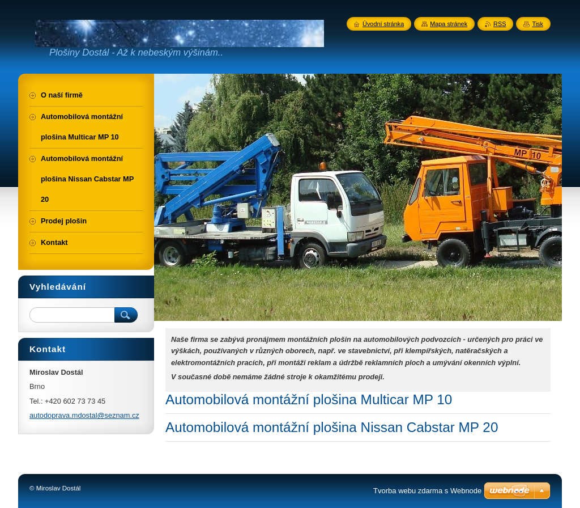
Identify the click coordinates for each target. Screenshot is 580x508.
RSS (499, 23)
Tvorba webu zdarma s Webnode (427, 490)
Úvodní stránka (383, 23)
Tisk (537, 23)
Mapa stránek (448, 23)
